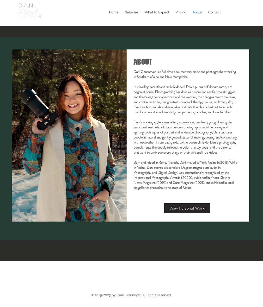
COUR (29, 10)
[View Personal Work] (187, 208)
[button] (131, 12)
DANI (28, 5)
